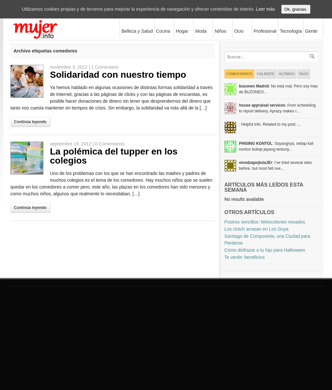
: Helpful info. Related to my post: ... (270, 124)
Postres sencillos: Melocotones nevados (264, 221)
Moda (200, 31)
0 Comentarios (109, 143)
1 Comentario (104, 67)
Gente (311, 31)
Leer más (265, 9)
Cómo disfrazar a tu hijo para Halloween (264, 250)
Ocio (237, 31)
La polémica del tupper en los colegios (114, 156)
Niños (219, 31)
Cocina (163, 31)
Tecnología (290, 31)
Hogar (181, 31)
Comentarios (239, 74)
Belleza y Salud (136, 31)
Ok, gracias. (295, 9)
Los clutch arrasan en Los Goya (256, 229)
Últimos (287, 74)
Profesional (265, 31)
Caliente (266, 74)
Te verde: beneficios (244, 257)
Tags (303, 74)
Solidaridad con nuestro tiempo (118, 75)
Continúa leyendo (30, 122)
